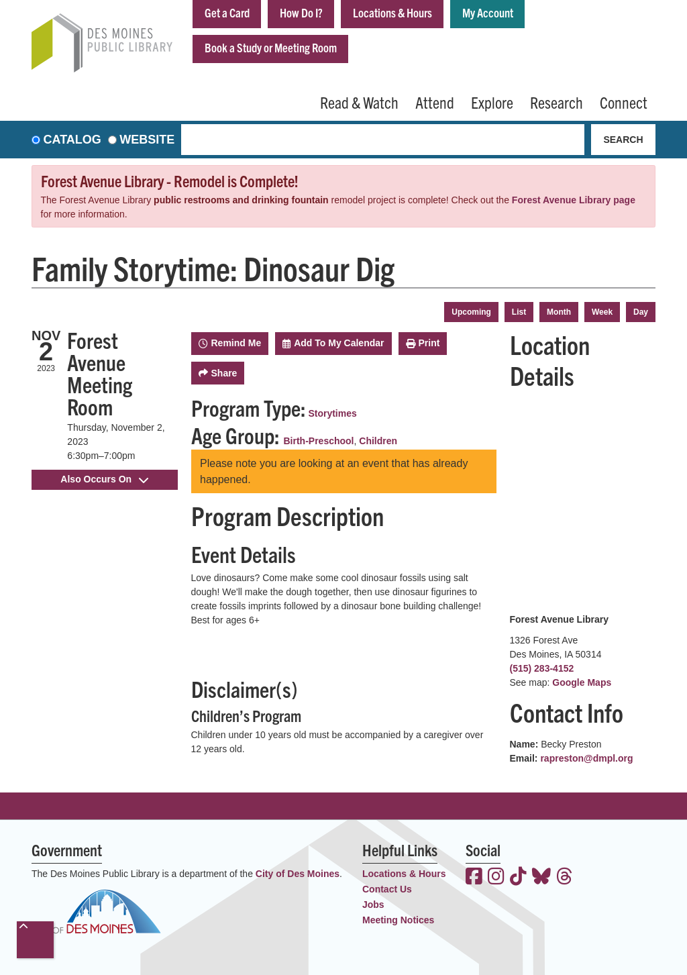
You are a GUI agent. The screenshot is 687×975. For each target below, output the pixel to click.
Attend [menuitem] (434, 102)
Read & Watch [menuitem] (359, 102)
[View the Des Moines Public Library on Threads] (564, 877)
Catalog (72, 139)
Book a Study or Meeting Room (271, 47)
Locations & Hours (392, 12)
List (519, 312)
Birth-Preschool (319, 440)
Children (378, 440)
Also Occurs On (104, 479)
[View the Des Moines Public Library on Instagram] (496, 877)
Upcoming (471, 312)
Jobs (373, 904)
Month (559, 312)
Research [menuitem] (556, 102)
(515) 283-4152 (542, 668)
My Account (487, 12)
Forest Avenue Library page (573, 200)
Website (146, 139)
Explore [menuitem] (492, 102)
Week (602, 312)
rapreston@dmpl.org (586, 758)
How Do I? (301, 12)
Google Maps (581, 682)
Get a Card (227, 12)
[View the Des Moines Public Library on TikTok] (518, 877)
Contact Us (387, 889)
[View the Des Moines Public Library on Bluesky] (541, 877)
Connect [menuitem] (623, 102)
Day (640, 312)
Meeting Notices (398, 920)
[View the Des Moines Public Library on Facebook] (474, 877)
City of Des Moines (297, 873)
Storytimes (332, 413)
